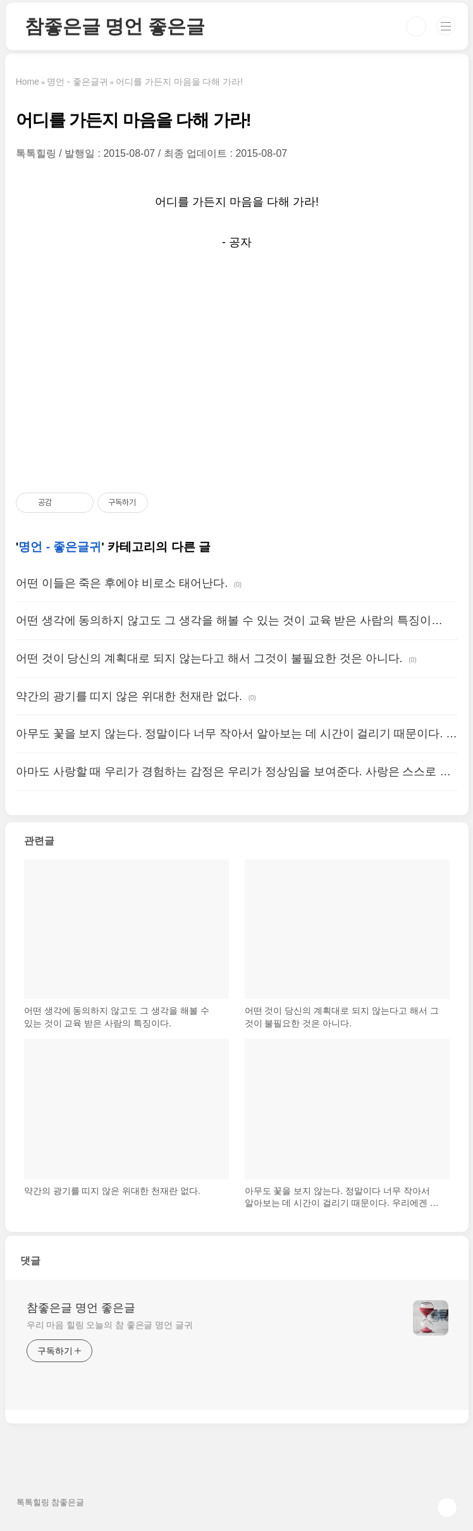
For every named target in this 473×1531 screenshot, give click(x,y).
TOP (447, 1507)
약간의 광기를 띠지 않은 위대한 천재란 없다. (129, 696)
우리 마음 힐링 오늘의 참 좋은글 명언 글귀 (110, 1325)
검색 (416, 26)
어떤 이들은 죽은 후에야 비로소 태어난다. (122, 583)
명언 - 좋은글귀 (59, 546)
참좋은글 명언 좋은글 (114, 26)
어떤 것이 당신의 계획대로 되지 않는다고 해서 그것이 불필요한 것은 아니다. (209, 658)
